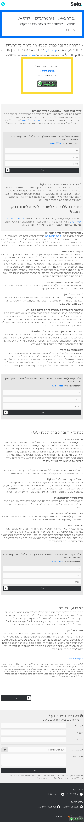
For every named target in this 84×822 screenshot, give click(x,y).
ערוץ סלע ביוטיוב (75, 658)
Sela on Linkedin (71, 806)
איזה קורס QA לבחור (31, 120)
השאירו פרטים (30, 55)
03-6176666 (55, 143)
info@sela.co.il (53, 794)
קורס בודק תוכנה (53, 235)
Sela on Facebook (47, 806)
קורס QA (51, 50)
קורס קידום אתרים (62, 816)
